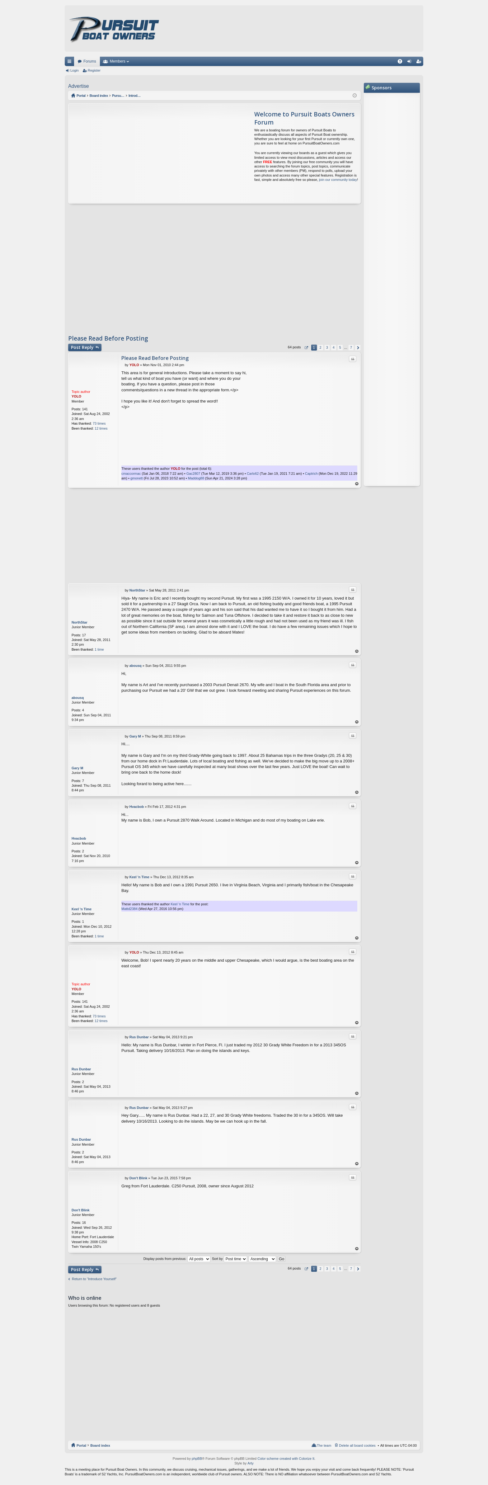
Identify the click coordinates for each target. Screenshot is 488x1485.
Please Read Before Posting (108, 338)
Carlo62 (253, 473)
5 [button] (340, 347)
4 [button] (334, 347)
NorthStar (79, 622)
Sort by (229, 1259)
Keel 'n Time (82, 909)
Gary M (77, 768)
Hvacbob (79, 838)
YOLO (76, 396)
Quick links (70, 62)
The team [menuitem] (324, 1445)
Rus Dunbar (81, 1069)
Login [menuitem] (410, 62)
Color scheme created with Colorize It (285, 1458)
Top (357, 484)
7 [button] (351, 347)
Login (74, 70)
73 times (99, 423)
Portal (81, 95)
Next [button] (358, 348)
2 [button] (320, 347)
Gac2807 (193, 473)
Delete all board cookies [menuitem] (357, 1445)
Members (117, 61)
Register (94, 70)
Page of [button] (306, 348)
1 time (99, 649)
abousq (78, 698)
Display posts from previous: (176, 1259)
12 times (101, 428)
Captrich (311, 473)
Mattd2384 (129, 909)
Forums (89, 61)
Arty (250, 1463)
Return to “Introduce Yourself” (94, 1279)
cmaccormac (131, 473)
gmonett (136, 478)
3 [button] (327, 347)
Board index (100, 1445)
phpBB (197, 1458)
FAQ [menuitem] (402, 62)
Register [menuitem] (420, 62)
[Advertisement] (127, 153)
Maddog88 (196, 478)
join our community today (338, 180)
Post (82, 347)
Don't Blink (81, 1210)
